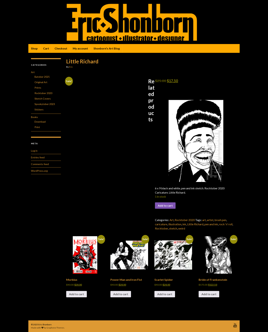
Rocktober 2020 (185, 220)
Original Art (41, 82)
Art (172, 220)
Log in (34, 150)
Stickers (39, 109)
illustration (174, 224)
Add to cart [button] (76, 294)
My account (80, 48)
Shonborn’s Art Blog (107, 48)
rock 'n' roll (225, 224)
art (204, 220)
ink (184, 224)
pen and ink (211, 224)
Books (34, 117)
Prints (38, 87)
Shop (34, 48)
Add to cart (165, 205)
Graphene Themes (55, 327)
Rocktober (161, 228)
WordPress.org (39, 170)
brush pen (220, 220)
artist (210, 220)
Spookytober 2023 (45, 104)
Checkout (61, 48)
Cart (46, 48)
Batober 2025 (42, 76)
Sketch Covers (43, 98)
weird (181, 228)
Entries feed (38, 157)
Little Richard (195, 224)
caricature (161, 224)
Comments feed (40, 164)
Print (37, 127)
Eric (71, 67)
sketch (173, 228)
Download (40, 121)
